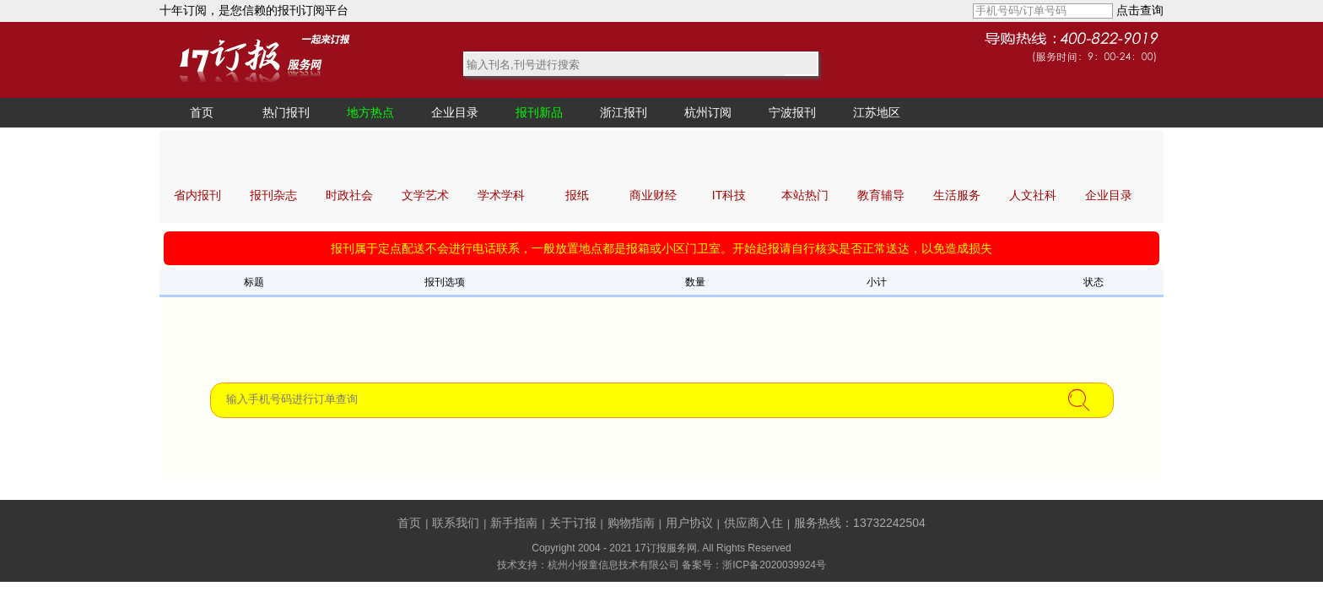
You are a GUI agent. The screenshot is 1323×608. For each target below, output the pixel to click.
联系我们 (455, 522)
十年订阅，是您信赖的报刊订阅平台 (253, 10)
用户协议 (689, 522)
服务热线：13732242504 (860, 522)
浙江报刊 (623, 112)
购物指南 (631, 522)
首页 (201, 112)
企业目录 (454, 112)
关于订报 (573, 522)
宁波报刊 (792, 112)
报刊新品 (539, 112)
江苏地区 (876, 112)
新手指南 (513, 522)
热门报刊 (286, 112)
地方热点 (370, 112)
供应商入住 (753, 522)
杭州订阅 (708, 112)
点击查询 (1140, 10)
